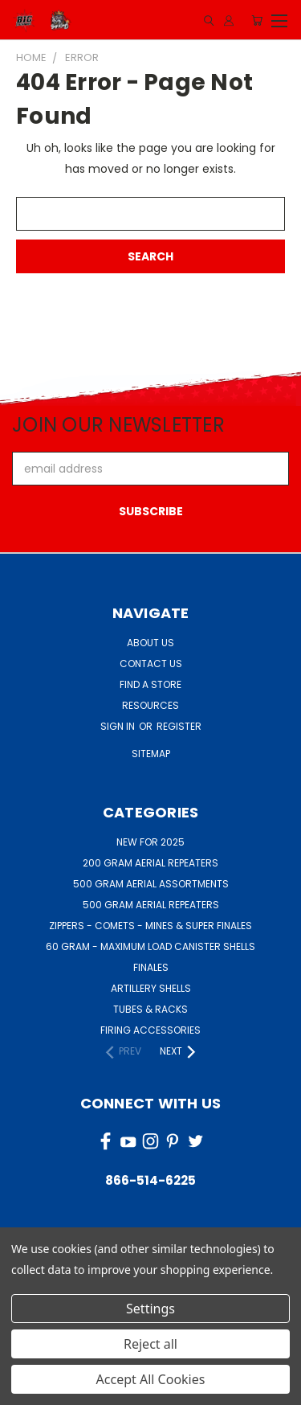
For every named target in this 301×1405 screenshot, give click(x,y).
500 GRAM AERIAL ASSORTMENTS (151, 884)
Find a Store (150, 684)
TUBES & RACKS (150, 1009)
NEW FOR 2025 (150, 842)
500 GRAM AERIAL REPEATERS (151, 904)
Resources (150, 705)
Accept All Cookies (150, 1379)
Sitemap (151, 753)
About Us (150, 642)
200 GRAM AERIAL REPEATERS (150, 863)
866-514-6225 (150, 1180)
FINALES (151, 967)
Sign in (118, 726)
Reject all (150, 1344)
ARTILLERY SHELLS (151, 988)
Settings (150, 1308)
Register (179, 726)
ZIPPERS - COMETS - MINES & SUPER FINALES (150, 925)
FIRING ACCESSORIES (150, 1030)
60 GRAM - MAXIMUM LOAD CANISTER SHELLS (150, 946)
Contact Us (151, 663)
